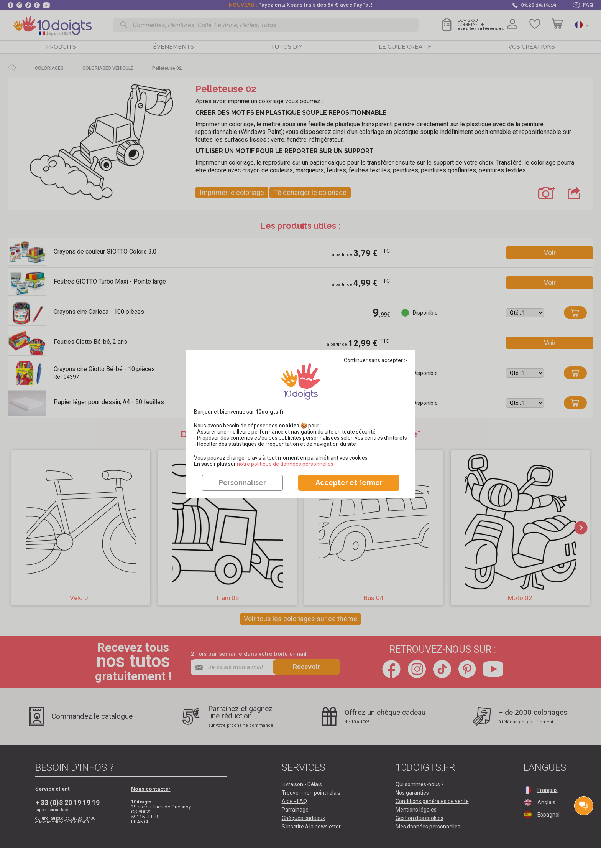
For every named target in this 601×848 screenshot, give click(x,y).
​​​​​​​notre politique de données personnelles (285, 464)
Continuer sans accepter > (375, 360)
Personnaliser (242, 482)
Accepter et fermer (349, 482)
